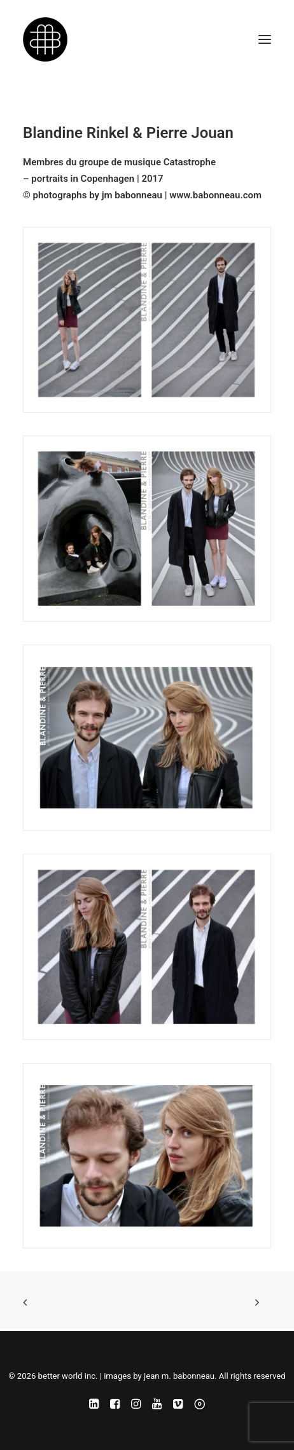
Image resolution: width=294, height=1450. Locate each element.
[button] (264, 39)
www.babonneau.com (215, 195)
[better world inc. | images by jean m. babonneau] (45, 39)
